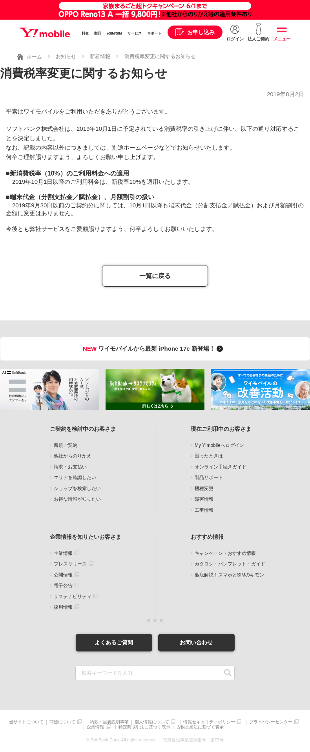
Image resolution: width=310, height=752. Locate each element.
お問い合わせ (196, 642)
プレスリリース (70, 564)
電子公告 (63, 585)
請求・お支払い (70, 467)
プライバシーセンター (270, 722)
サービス (135, 33)
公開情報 (63, 575)
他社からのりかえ (72, 456)
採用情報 (63, 607)
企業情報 (63, 553)
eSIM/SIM (114, 33)
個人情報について (152, 722)
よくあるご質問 (114, 642)
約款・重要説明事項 (109, 722)
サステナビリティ (72, 596)
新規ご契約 (65, 445)
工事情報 (204, 510)
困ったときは (209, 456)
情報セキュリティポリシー (209, 722)
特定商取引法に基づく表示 (144, 727)
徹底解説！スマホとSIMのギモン (229, 575)
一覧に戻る (155, 276)
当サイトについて (26, 722)
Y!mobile (45, 32)
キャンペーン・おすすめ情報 (225, 553)
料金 (85, 33)
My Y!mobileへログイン (219, 445)
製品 (97, 33)
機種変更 (204, 488)
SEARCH (227, 672)
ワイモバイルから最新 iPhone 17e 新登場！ (154, 348)
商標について (62, 722)
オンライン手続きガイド (220, 467)
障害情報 (204, 499)
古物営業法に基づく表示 (200, 727)
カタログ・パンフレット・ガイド (230, 564)
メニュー (281, 39)
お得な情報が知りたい (77, 499)
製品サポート (209, 477)
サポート (154, 33)
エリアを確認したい (75, 477)
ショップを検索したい (77, 488)
